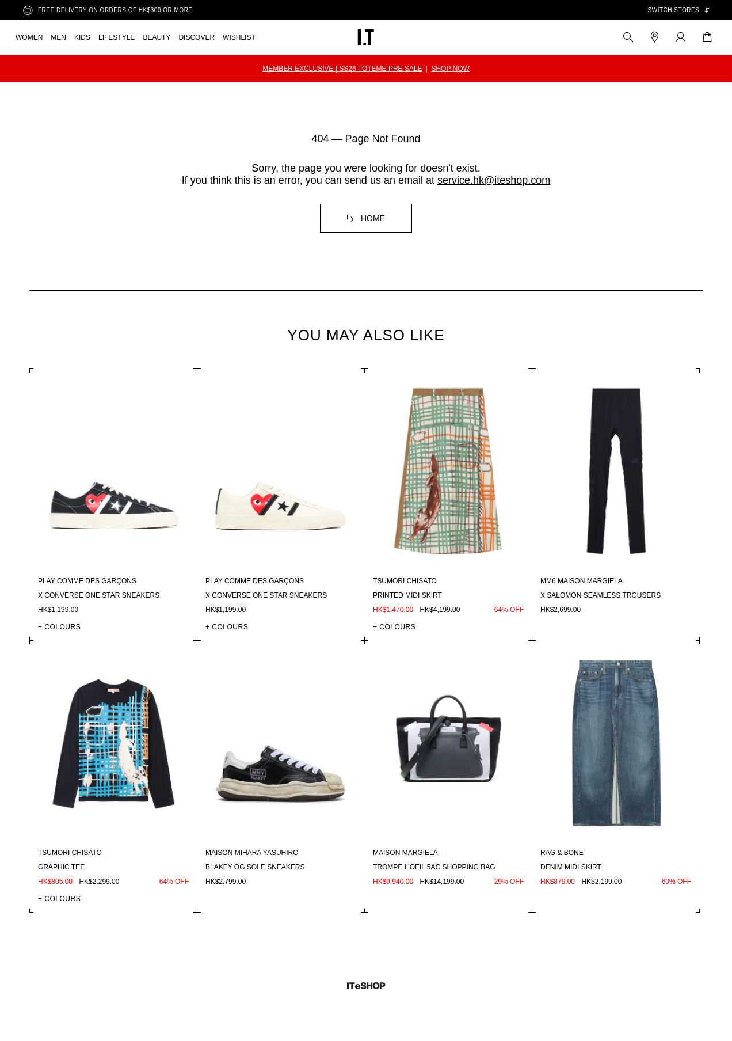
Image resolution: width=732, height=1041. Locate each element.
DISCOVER (196, 37)
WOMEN (29, 37)
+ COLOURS (59, 627)
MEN (58, 37)
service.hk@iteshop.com (493, 180)
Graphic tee (61, 867)
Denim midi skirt (570, 867)
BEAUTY (156, 37)
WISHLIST (239, 37)
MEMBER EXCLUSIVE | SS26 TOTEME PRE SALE (342, 68)
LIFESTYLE (116, 37)
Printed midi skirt (407, 595)
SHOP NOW (450, 68)
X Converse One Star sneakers (98, 595)
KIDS (82, 37)
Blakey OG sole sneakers (255, 867)
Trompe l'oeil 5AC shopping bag (434, 867)
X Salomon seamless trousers (600, 595)
